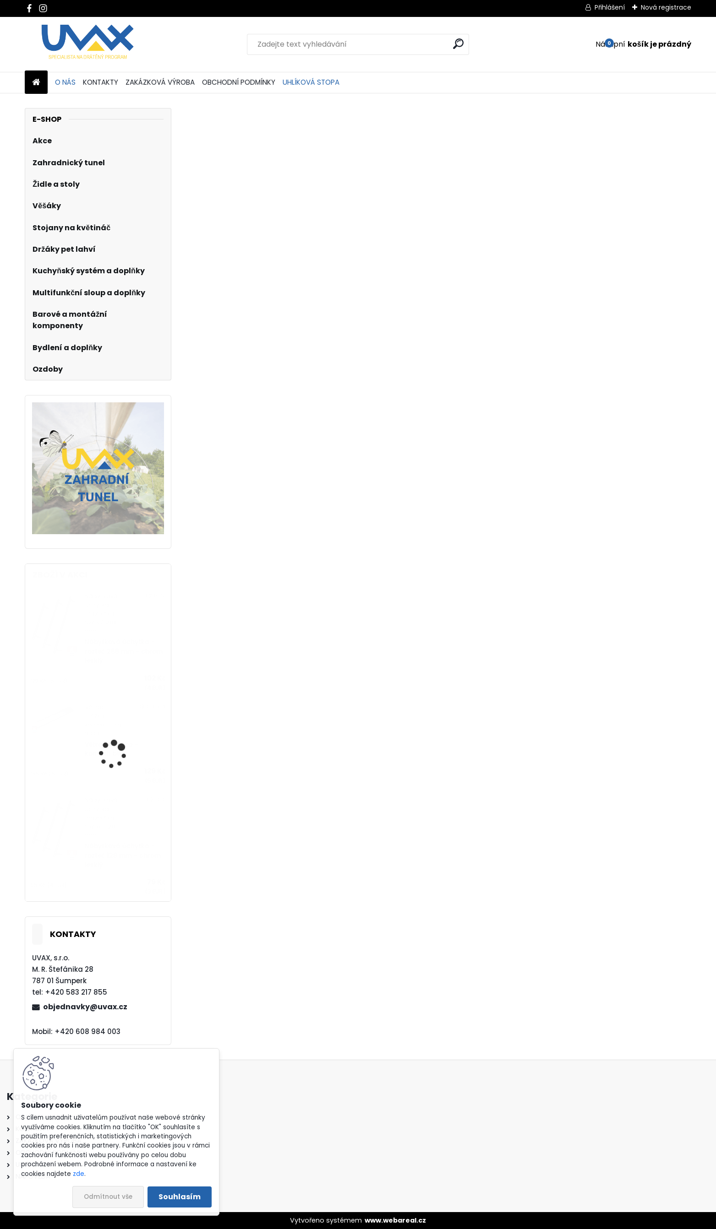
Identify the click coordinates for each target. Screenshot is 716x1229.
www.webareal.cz (395, 1220)
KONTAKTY (100, 82)
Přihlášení (610, 7)
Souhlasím (180, 1196)
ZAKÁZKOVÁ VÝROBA (160, 82)
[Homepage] (36, 82)
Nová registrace (666, 7)
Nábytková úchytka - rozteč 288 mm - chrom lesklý (124, 651)
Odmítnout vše (108, 1196)
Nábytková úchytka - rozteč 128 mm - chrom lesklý (123, 855)
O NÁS (65, 82)
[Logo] (88, 44)
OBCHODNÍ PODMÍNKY (238, 82)
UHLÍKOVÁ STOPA (311, 82)
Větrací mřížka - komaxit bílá (111, 749)
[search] (458, 43)
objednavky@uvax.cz (85, 1007)
